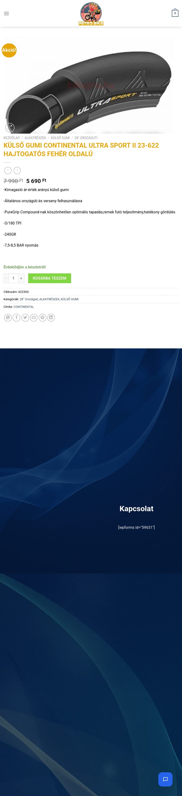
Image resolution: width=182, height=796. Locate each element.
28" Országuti (86, 138)
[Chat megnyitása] (165, 779)
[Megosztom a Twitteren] (25, 318)
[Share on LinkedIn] (51, 318)
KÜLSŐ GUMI (60, 138)
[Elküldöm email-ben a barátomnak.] (34, 318)
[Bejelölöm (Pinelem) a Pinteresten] (42, 318)
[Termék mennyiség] (13, 278)
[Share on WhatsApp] (8, 318)
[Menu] (6, 13)
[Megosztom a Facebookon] (16, 318)
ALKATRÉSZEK (35, 138)
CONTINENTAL (24, 307)
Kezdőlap (12, 138)
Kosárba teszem (49, 278)
